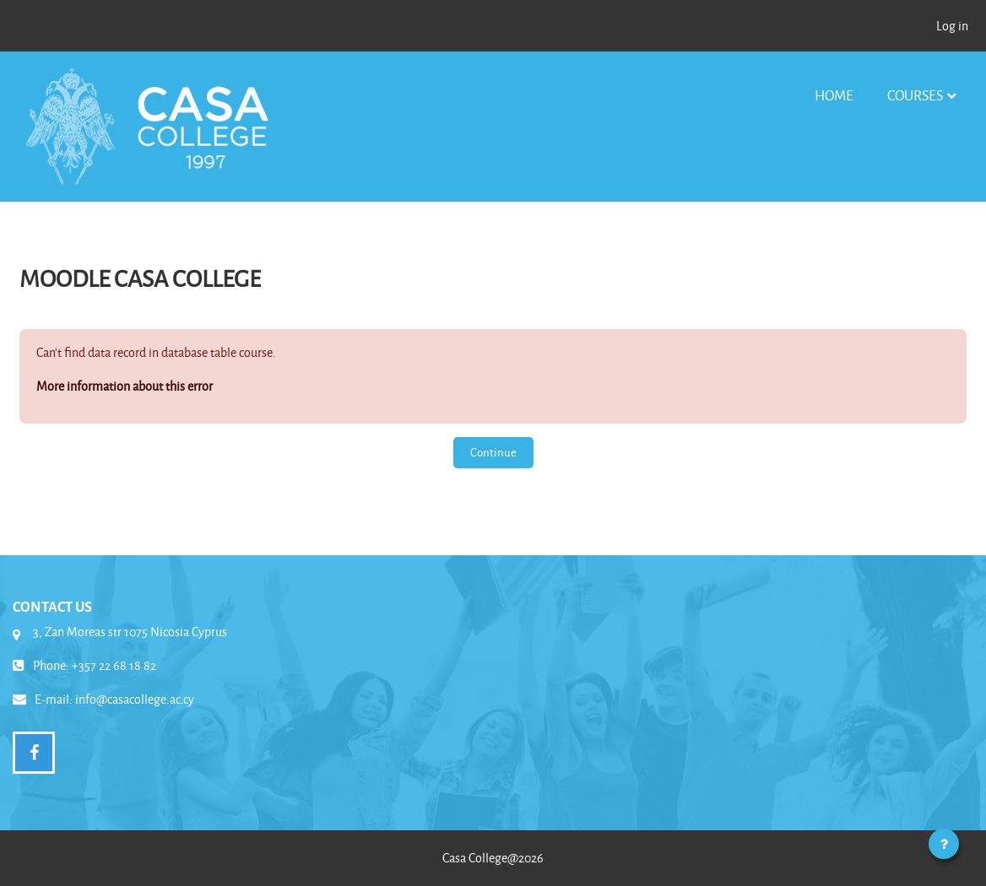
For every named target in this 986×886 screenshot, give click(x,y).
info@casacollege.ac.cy (134, 699)
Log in (952, 26)
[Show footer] (944, 844)
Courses (915, 95)
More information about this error (124, 386)
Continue (493, 452)
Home (834, 95)
